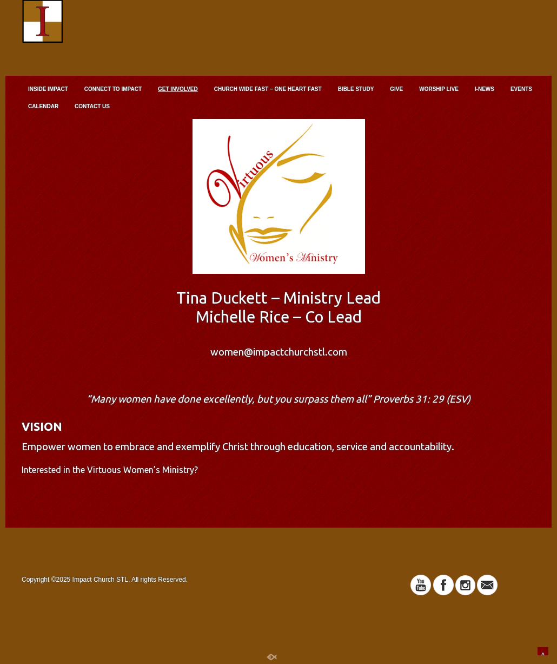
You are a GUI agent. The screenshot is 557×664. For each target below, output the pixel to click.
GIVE (396, 89)
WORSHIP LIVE (439, 89)
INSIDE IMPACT (48, 89)
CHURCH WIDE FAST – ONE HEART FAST (268, 89)
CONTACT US (92, 106)
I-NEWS (484, 89)
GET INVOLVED (178, 89)
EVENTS (521, 89)
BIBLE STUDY (356, 89)
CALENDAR (43, 106)
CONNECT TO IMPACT (113, 89)
